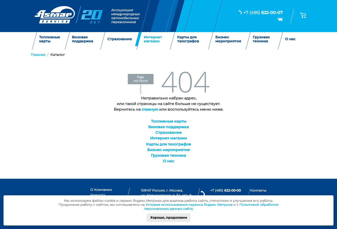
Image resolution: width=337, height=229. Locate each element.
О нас (290, 39)
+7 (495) (263, 12)
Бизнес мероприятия (228, 39)
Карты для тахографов (188, 39)
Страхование (119, 39)
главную (150, 109)
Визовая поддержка (82, 39)
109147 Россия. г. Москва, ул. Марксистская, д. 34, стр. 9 (166, 193)
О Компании (101, 190)
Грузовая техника (261, 39)
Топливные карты (49, 39)
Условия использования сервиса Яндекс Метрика (189, 205)
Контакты (258, 190)
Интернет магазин (153, 39)
